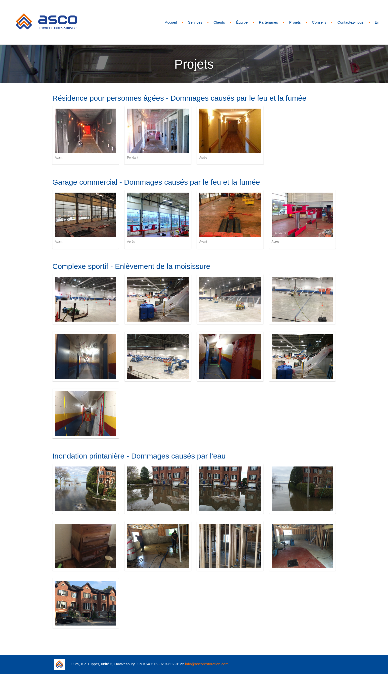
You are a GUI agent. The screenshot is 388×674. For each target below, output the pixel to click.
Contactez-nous (351, 22)
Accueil (171, 22)
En (377, 22)
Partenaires (268, 22)
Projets (295, 22)
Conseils (319, 22)
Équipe (242, 22)
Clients (219, 22)
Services (195, 22)
